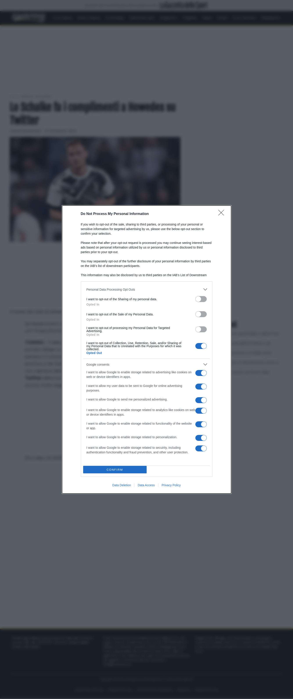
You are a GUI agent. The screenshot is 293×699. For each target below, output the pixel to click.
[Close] (222, 214)
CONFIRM (115, 469)
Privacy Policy (171, 485)
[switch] (201, 299)
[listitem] (146, 289)
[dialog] (146, 349)
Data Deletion (121, 485)
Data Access (146, 485)
